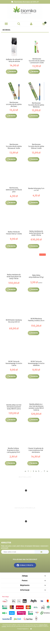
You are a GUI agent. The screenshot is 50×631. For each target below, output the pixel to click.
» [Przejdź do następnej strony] (47, 471)
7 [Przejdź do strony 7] (44, 471)
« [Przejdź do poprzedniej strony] (25, 471)
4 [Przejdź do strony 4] (36, 471)
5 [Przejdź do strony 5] (38, 471)
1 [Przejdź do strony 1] (28, 471)
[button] (6, 24)
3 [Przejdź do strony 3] (33, 471)
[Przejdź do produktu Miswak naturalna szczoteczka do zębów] (25, 500)
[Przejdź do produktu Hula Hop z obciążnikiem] (25, 531)
